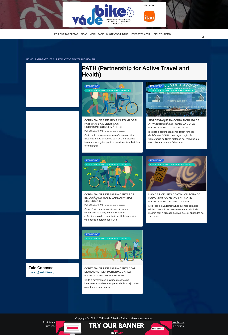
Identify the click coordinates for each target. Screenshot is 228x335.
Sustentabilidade (117, 34)
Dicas (83, 34)
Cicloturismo (162, 34)
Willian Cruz (96, 131)
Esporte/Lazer (141, 34)
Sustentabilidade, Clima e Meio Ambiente (107, 90)
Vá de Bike (110, 318)
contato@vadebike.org (41, 272)
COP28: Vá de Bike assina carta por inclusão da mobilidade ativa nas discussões (109, 198)
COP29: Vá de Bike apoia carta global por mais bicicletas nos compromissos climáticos (111, 123)
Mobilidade (97, 34)
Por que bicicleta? (66, 34)
